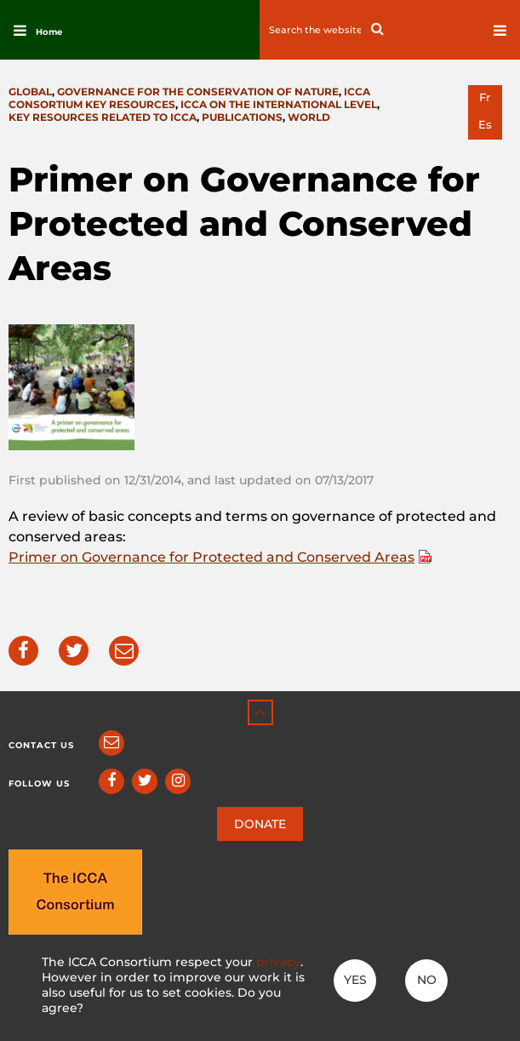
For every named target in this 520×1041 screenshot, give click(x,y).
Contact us (41, 745)
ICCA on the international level (278, 104)
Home (49, 32)
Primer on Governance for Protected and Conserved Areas (211, 557)
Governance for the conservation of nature (198, 91)
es (485, 124)
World (309, 117)
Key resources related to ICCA (103, 117)
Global (30, 91)
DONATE (260, 824)
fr (484, 97)
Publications (242, 117)
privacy (278, 962)
